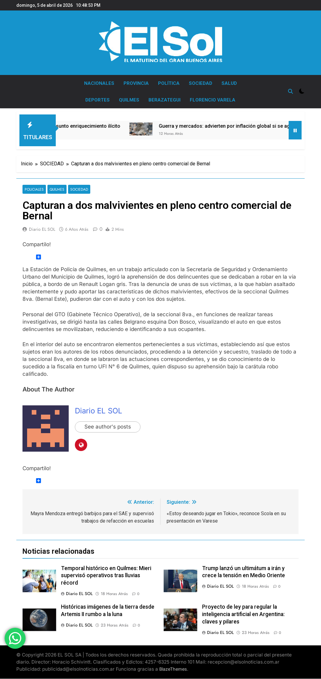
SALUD (229, 83)
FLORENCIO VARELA (212, 100)
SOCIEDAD (200, 83)
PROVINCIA (136, 83)
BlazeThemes (173, 669)
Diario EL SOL (42, 229)
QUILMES (129, 100)
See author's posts (107, 427)
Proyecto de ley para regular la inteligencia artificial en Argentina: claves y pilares (243, 614)
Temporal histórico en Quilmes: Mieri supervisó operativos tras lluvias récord (106, 575)
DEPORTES (97, 100)
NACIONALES (99, 83)
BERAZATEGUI (164, 100)
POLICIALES (34, 189)
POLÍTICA (169, 83)
